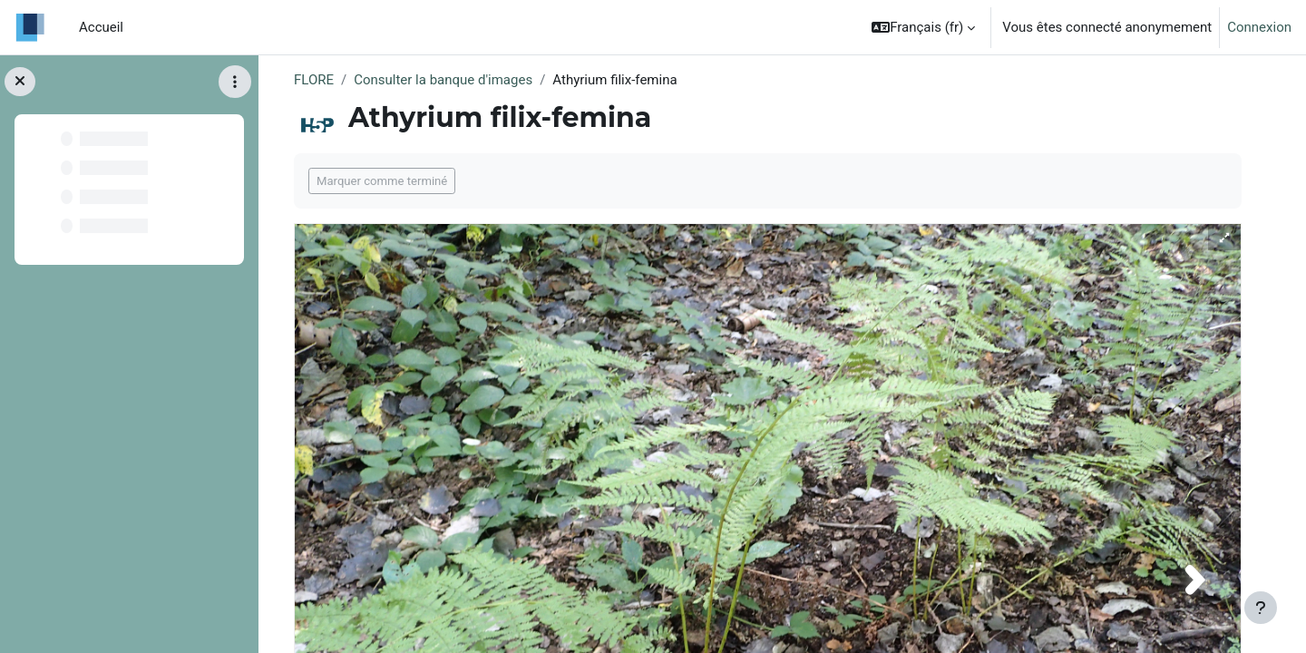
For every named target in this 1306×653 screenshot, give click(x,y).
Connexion (1259, 27)
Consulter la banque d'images (443, 80)
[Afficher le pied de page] (1260, 607)
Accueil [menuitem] (101, 27)
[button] (923, 27)
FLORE (314, 80)
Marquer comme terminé (382, 181)
